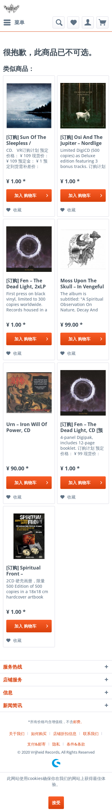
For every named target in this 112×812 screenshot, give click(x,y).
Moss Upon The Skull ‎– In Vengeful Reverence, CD (82, 284)
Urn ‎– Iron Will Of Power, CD (26, 427)
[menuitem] (13, 22)
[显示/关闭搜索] (59, 22)
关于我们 (16, 733)
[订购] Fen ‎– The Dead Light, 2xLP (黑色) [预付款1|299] (28, 284)
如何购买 (39, 733)
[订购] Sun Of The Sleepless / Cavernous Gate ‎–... (26, 140)
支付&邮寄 (36, 744)
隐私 (56, 744)
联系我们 (91, 733)
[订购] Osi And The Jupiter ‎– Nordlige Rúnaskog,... (81, 140)
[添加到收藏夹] (14, 209)
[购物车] (102, 22)
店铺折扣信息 (64, 733)
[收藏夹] (73, 22)
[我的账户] (88, 22)
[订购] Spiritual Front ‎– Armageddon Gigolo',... (23, 571)
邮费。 (78, 721)
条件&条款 (76, 744)
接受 (56, 802)
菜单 (14, 22)
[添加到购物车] (29, 195)
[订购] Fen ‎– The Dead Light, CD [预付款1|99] (81, 427)
